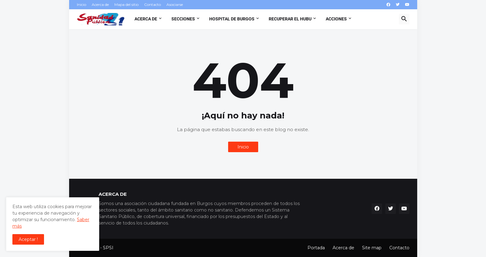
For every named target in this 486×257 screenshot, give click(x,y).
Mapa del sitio (126, 4)
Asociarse (174, 4)
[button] (404, 19)
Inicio (81, 4)
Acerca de (100, 4)
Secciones (183, 18)
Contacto (152, 4)
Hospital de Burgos (231, 18)
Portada (316, 248)
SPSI (108, 248)
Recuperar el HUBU (290, 18)
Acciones (336, 18)
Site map (372, 248)
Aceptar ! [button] (28, 239)
